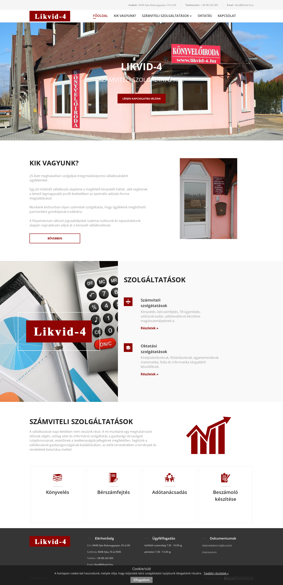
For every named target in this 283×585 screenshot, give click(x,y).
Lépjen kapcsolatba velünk (141, 98)
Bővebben (55, 238)
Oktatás (205, 16)
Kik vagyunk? (125, 16)
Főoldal (100, 16)
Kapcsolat (227, 16)
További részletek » (216, 573)
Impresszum (209, 552)
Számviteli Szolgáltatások (167, 16)
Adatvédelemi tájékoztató (217, 545)
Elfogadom (141, 580)
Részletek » (149, 328)
